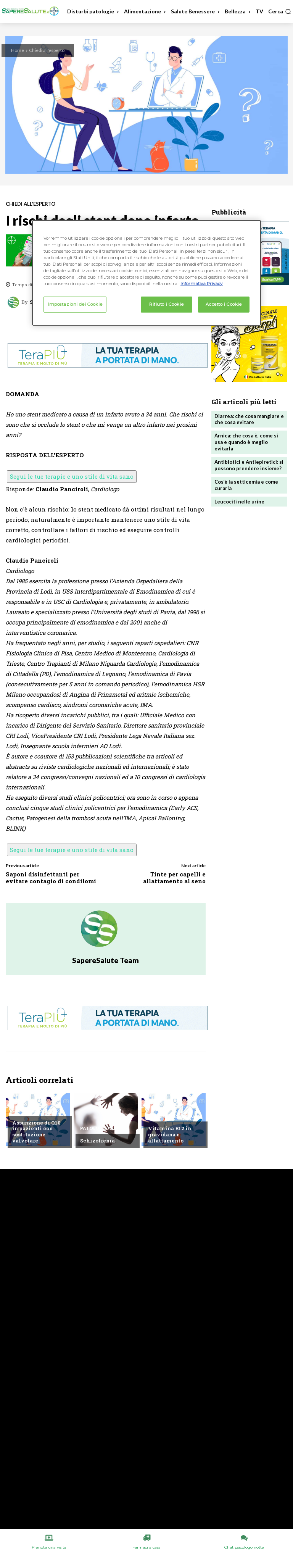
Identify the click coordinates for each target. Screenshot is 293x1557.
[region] (146, 273)
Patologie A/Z (98, 1128)
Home (17, 50)
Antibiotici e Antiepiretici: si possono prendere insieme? (248, 465)
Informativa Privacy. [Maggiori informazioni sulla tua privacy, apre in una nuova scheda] (201, 283)
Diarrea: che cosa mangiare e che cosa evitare (249, 419)
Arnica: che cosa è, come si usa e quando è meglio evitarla (246, 442)
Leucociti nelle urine (239, 502)
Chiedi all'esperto (46, 50)
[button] (279, 11)
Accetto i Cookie (223, 304)
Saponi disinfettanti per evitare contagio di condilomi (51, 877)
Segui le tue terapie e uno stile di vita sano (72, 476)
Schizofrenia (97, 1140)
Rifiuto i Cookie (166, 304)
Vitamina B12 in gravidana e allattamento (169, 1134)
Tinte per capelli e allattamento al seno (174, 877)
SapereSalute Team (105, 960)
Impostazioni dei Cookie (75, 304)
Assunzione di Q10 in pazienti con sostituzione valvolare (36, 1131)
